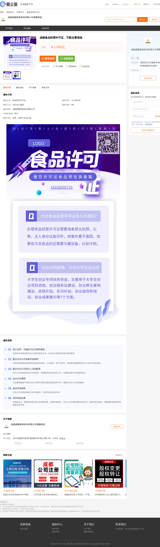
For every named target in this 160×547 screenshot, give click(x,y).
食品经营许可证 (33, 12)
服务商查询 (88, 532)
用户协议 (55, 529)
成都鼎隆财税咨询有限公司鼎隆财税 (25, 17)
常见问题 (23, 529)
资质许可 (10, 12)
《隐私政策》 (149, 124)
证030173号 (57, 544)
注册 (158, 4)
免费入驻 (137, 4)
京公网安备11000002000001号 (76, 544)
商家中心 (146, 4)
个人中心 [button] (126, 4)
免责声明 (55, 532)
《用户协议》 (139, 124)
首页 (107, 4)
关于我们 (87, 529)
